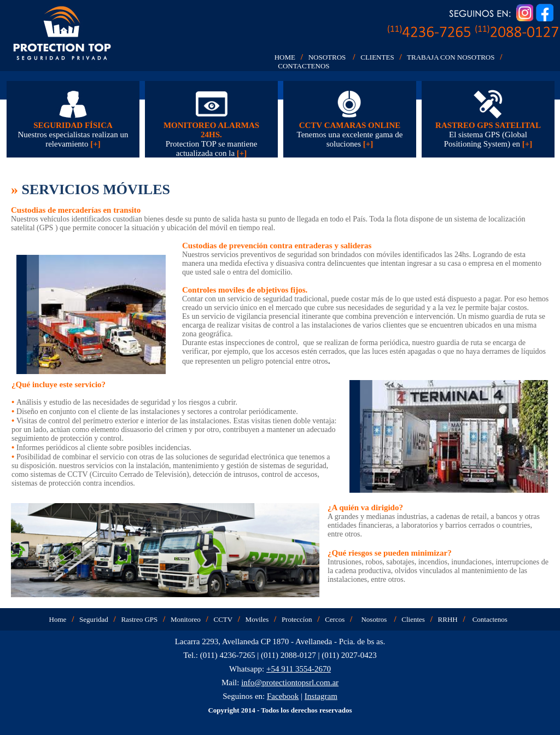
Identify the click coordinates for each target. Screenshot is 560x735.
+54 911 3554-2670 (298, 668)
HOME (285, 57)
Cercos (335, 619)
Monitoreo (186, 619)
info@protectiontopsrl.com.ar (290, 682)
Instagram (321, 696)
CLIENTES (377, 57)
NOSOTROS (327, 57)
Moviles (257, 619)
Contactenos (490, 619)
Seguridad (93, 619)
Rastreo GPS (139, 619)
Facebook (283, 696)
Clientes (413, 619)
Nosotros (374, 619)
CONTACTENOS (303, 66)
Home (58, 619)
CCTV (222, 619)
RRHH (448, 619)
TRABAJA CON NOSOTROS (450, 57)
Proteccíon (297, 619)
